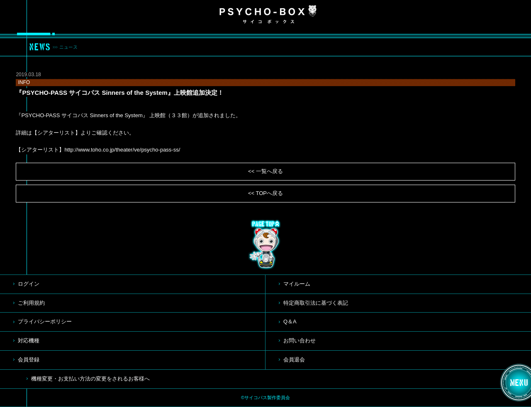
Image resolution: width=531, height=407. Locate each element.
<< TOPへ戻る (265, 193)
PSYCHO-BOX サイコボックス (268, 14)
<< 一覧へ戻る (265, 171)
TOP (265, 244)
